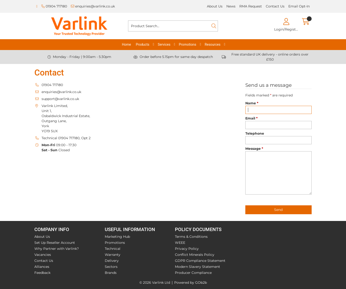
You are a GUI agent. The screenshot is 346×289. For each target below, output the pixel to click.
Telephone (254, 133)
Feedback (42, 272)
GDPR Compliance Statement (200, 260)
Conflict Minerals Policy (194, 254)
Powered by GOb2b (190, 282)
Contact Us (275, 6)
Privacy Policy (187, 248)
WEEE (180, 242)
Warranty (112, 254)
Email (251, 118)
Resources (213, 44)
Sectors (111, 266)
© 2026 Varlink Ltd (154, 282)
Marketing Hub (117, 236)
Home (126, 44)
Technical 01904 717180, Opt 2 (66, 138)
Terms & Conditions (191, 236)
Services (164, 44)
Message (254, 148)
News (230, 6)
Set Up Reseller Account (54, 242)
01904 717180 (54, 6)
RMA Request (250, 6)
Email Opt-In (299, 6)
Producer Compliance (193, 272)
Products (142, 44)
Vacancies (42, 254)
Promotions (187, 44)
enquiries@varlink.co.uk (93, 6)
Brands (111, 272)
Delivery (112, 260)
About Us (214, 6)
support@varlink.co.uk (60, 99)
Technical (112, 248)
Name (251, 103)
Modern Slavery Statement (197, 266)
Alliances (41, 266)
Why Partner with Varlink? (56, 248)
